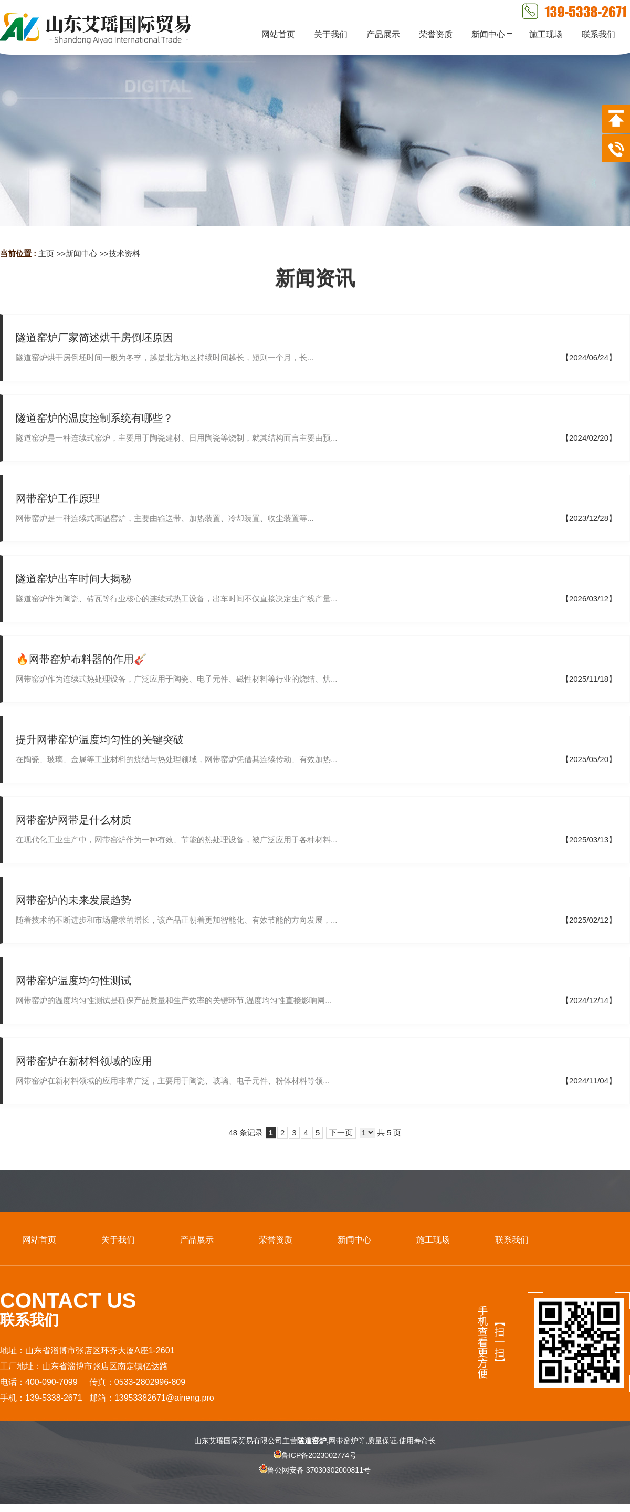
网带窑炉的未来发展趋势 (73, 900)
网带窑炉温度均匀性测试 (73, 980)
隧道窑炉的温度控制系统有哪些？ (94, 418)
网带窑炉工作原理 (58, 498)
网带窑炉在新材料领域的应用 (84, 1061)
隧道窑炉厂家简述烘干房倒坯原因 (94, 337)
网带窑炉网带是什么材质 (73, 820)
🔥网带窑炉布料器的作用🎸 (81, 659)
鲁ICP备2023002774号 (315, 1455)
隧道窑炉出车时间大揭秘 (73, 579)
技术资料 (124, 253)
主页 (46, 253)
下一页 (341, 1132)
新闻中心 (81, 253)
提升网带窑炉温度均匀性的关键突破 (100, 739)
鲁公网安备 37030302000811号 (315, 1479)
